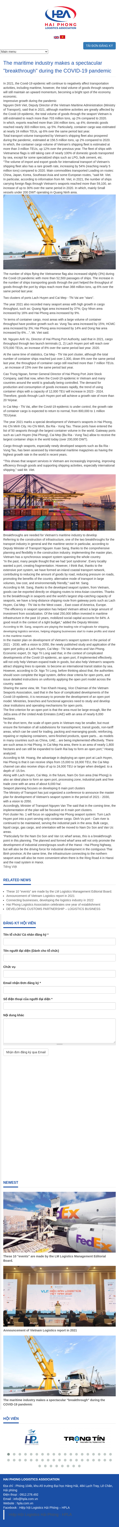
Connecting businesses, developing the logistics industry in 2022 (50, 900)
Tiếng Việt (10, 866)
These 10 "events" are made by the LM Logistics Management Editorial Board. (59, 891)
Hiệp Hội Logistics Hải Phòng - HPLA (40, 1514)
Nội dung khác (13, 1015)
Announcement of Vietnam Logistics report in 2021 (40, 896)
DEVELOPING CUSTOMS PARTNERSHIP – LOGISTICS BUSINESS (53, 909)
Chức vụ (9, 967)
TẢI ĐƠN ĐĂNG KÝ (99, 45)
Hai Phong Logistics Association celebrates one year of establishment (53, 904)
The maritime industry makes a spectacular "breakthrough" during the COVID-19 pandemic (54, 1402)
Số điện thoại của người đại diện (28, 999)
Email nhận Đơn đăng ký (22, 983)
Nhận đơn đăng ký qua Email (26, 1052)
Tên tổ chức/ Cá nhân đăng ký (26, 934)
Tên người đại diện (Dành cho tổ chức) (31, 950)
